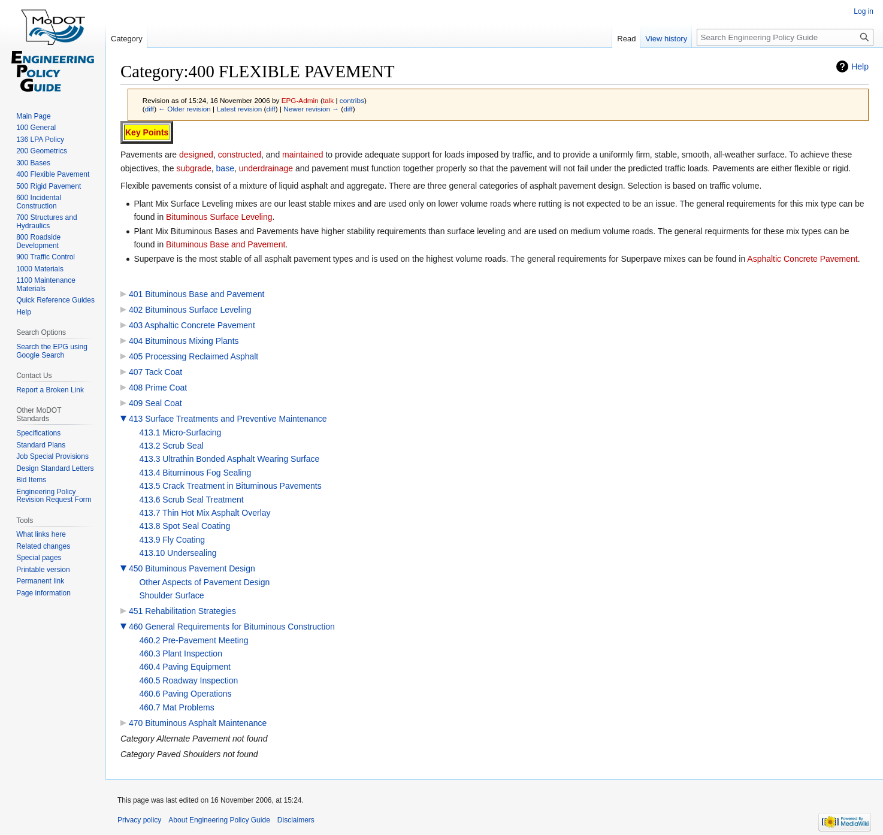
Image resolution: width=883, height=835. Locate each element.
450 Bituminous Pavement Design (192, 568)
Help (860, 66)
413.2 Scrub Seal (171, 445)
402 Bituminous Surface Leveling (190, 309)
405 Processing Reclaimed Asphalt (193, 356)
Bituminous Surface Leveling (219, 217)
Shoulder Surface (171, 595)
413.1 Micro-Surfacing (180, 432)
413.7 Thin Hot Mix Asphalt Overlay (204, 513)
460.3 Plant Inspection (180, 653)
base (225, 168)
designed (196, 154)
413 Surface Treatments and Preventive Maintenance (228, 418)
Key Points (146, 132)
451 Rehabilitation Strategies (182, 611)
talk (328, 100)
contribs (352, 100)
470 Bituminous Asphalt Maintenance (198, 723)
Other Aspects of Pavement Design (204, 582)
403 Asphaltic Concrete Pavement (192, 325)
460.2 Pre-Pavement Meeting (193, 640)
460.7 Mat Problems (176, 707)
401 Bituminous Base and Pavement (196, 294)
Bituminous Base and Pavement (225, 244)
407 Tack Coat (155, 372)
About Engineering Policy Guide (219, 820)
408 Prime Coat (158, 387)
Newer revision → (311, 109)
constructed (239, 154)
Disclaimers (296, 820)
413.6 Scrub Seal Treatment (191, 499)
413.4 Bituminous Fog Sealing (195, 472)
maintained (302, 154)
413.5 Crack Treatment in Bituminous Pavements (230, 486)
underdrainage (266, 168)
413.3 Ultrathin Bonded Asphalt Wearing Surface (229, 459)
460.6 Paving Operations (185, 693)
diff (149, 109)
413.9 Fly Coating (172, 539)
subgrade (193, 168)
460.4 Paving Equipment (185, 666)
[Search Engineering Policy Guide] (785, 37)
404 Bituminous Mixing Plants (184, 341)
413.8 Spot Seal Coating (184, 526)
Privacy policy (139, 820)
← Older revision (184, 109)
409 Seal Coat (155, 403)
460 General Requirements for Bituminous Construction (232, 626)
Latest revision (239, 109)
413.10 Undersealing (177, 553)
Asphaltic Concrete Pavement (802, 259)
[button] (123, 419)
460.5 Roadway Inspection (188, 680)
